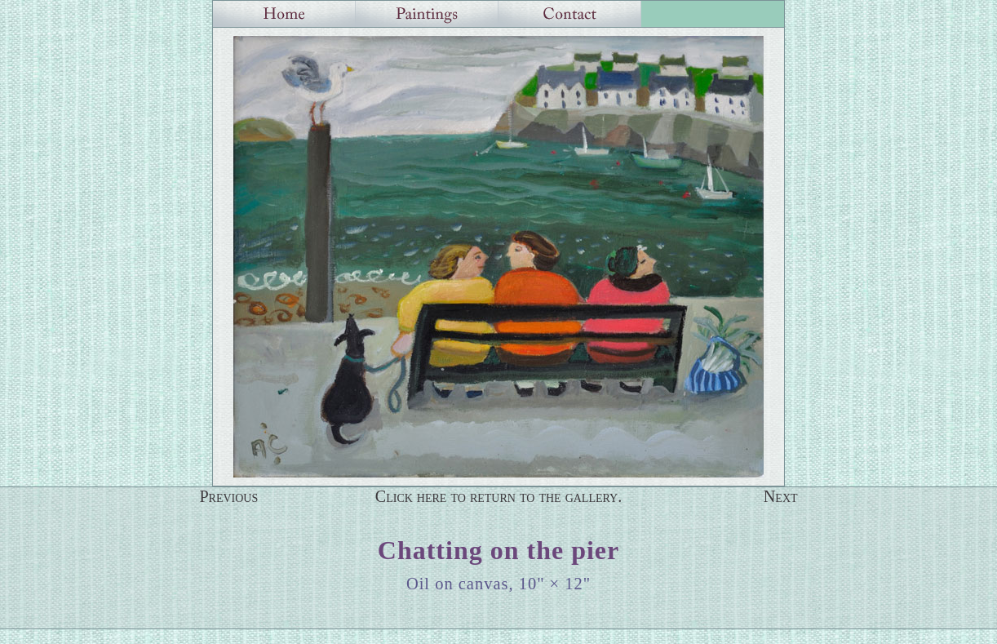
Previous (228, 496)
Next (781, 496)
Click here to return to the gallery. (499, 496)
